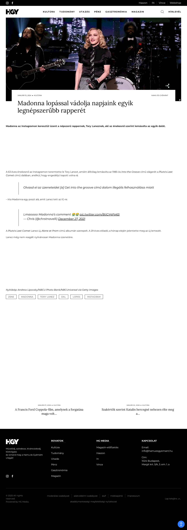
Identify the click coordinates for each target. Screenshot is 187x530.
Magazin (138, 11)
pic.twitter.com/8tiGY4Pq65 (100, 214)
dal (63, 296)
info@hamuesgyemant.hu (157, 451)
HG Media (23, 501)
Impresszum (133, 496)
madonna (27, 296)
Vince (162, 2)
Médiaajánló (116, 496)
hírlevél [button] (174, 11)
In (97, 458)
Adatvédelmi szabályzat (86, 496)
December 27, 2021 (71, 219)
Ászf (104, 496)
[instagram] (7, 3)
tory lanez (47, 296)
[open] (181, 524)
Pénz (97, 11)
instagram (94, 296)
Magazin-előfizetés (107, 447)
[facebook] (12, 3)
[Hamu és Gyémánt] (12, 11)
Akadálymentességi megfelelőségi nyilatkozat (93, 501)
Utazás (84, 11)
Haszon (143, 2)
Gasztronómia (116, 11)
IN (153, 2)
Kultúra (49, 11)
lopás (76, 296)
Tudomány (67, 11)
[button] (179, 498)
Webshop (175, 2)
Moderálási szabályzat (58, 496)
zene (11, 296)
